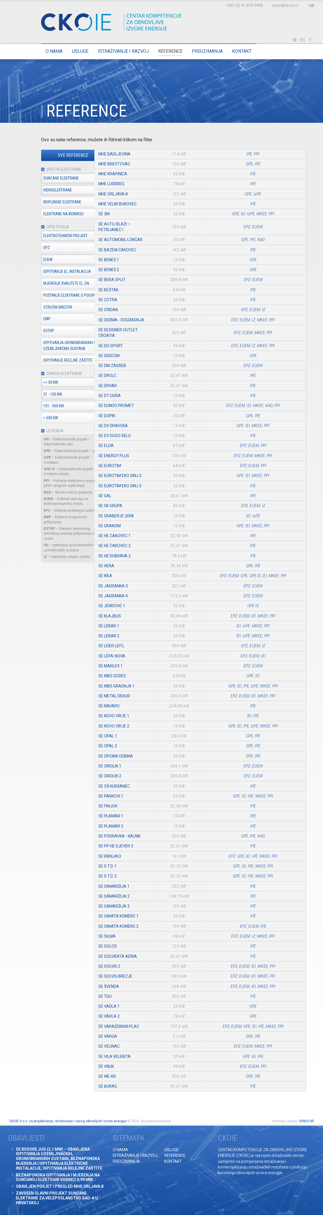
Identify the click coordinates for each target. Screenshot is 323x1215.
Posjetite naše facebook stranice (310, 40)
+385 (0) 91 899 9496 (244, 5)
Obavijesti (302, 40)
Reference (155, 51)
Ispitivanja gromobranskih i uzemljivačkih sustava (53, 346)
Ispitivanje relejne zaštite (52, 360)
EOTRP (33, 331)
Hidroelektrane (42, 190)
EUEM (32, 260)
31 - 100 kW (37, 395)
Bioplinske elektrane (47, 202)
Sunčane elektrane (45, 178)
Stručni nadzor (42, 307)
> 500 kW (35, 418)
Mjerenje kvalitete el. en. (51, 284)
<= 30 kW (35, 383)
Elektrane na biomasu (48, 214)
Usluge (64, 51)
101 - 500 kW (38, 406)
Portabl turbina (294, 40)
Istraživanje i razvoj (107, 51)
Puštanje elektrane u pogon (54, 296)
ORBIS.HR (306, 1121)
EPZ (31, 248)
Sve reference (57, 155)
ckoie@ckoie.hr (285, 5)
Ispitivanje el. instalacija (51, 272)
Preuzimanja (191, 51)
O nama (38, 51)
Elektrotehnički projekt (50, 236)
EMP (31, 319)
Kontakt (226, 51)
